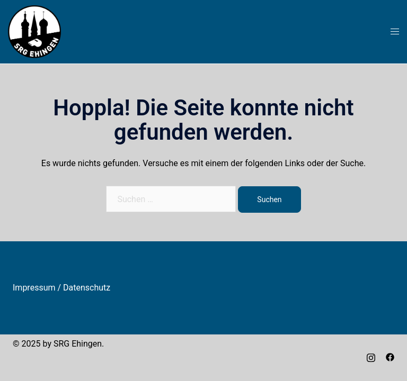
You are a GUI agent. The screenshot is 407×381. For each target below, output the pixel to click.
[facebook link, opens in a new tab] (390, 356)
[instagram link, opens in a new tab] (371, 356)
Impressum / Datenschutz (61, 288)
